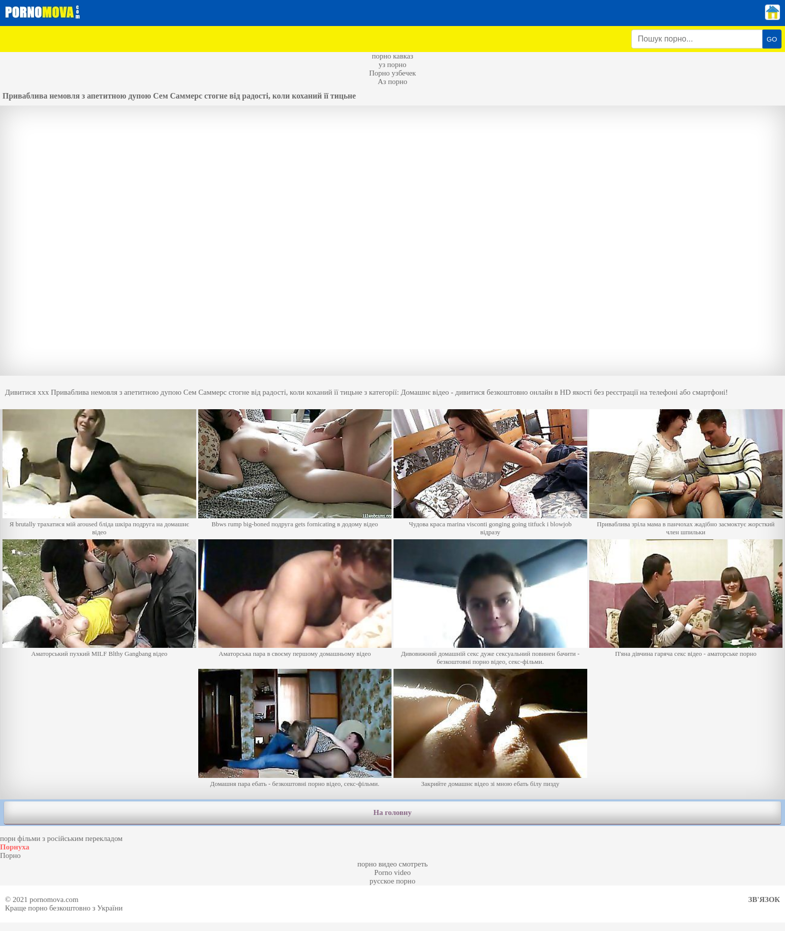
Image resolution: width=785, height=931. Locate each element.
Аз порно (392, 82)
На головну (392, 812)
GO (771, 39)
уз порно (392, 65)
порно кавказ (393, 56)
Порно (10, 855)
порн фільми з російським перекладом (61, 838)
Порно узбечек (392, 73)
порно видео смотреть (392, 864)
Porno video (392, 872)
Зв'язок (764, 899)
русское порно (392, 881)
